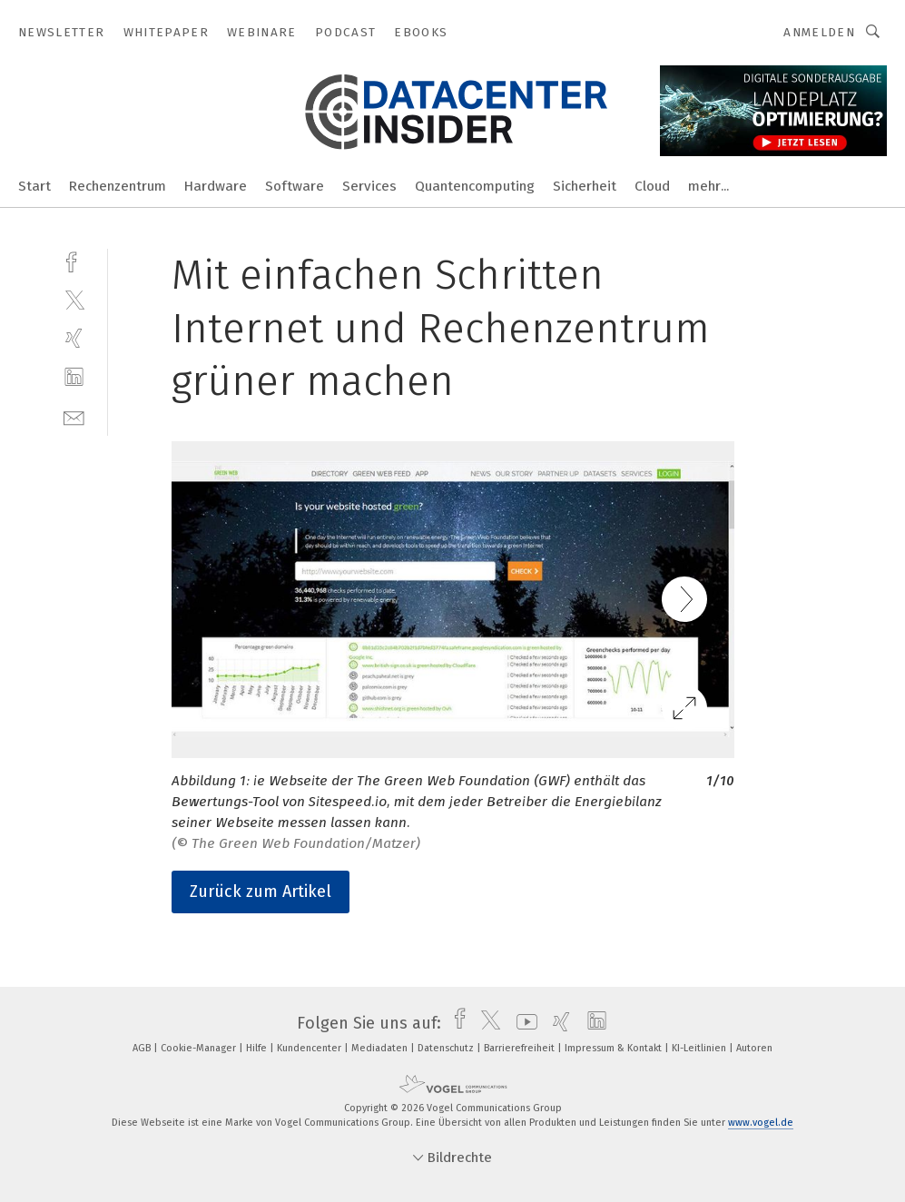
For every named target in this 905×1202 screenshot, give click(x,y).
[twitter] (74, 299)
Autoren (754, 1048)
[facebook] (74, 260)
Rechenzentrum (117, 186)
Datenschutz (447, 1048)
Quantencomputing (475, 186)
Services (369, 186)
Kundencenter (310, 1048)
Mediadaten (380, 1048)
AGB (143, 1048)
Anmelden (819, 32)
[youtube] (522, 1023)
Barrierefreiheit (520, 1048)
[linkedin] (74, 377)
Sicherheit (584, 186)
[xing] (74, 338)
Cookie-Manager (200, 1048)
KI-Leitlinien (700, 1048)
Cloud (652, 186)
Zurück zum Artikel (260, 892)
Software (294, 186)
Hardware (215, 186)
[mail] (74, 416)
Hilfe (258, 1048)
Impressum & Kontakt (614, 1048)
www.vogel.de (760, 1122)
